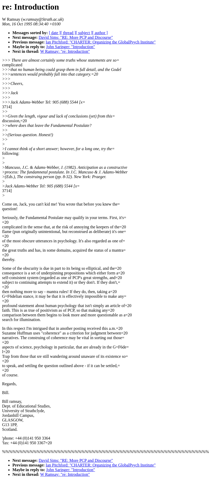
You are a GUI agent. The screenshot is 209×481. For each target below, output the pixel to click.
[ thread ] (68, 33)
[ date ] (55, 33)
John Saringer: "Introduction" (70, 47)
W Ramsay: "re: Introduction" (65, 51)
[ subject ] (84, 33)
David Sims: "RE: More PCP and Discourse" (76, 37)
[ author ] (100, 33)
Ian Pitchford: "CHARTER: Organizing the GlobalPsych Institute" (101, 42)
